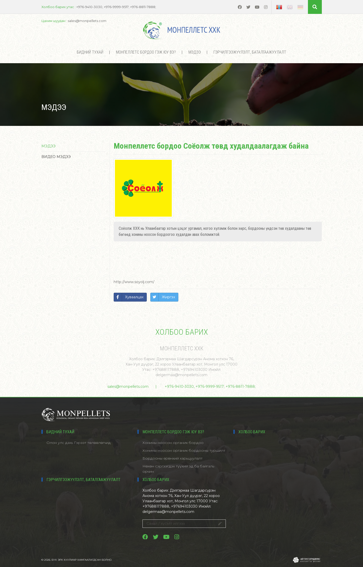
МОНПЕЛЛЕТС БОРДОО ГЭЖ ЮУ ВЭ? (146, 52)
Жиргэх (168, 297)
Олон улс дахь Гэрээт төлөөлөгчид (78, 442)
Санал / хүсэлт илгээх (184, 523)
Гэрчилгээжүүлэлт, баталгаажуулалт (249, 52)
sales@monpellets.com (128, 386)
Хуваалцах (134, 297)
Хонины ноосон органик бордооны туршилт (183, 450)
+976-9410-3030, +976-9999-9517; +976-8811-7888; (210, 386)
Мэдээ (194, 52)
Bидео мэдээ (56, 156)
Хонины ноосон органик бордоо (173, 442)
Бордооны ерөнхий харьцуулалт (172, 458)
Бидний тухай (90, 52)
